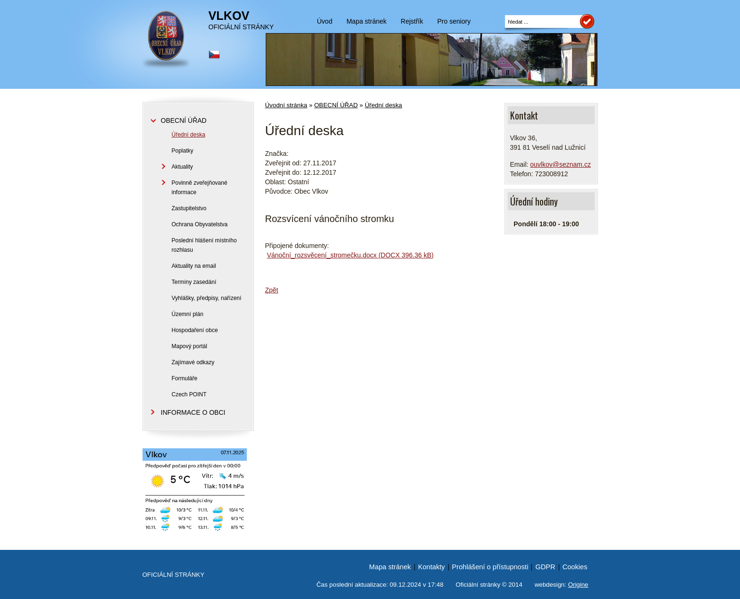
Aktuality (182, 166)
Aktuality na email (194, 266)
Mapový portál (189, 346)
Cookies (575, 567)
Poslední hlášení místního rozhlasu (204, 245)
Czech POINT (189, 394)
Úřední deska (383, 105)
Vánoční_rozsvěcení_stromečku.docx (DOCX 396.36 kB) (350, 255)
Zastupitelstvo (189, 208)
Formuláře (185, 378)
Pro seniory (454, 21)
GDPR (545, 567)
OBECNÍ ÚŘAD (336, 105)
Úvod (325, 21)
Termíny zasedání (194, 282)
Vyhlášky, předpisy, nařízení (207, 298)
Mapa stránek (366, 21)
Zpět (271, 290)
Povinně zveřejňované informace (199, 188)
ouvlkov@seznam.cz (560, 164)
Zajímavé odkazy (193, 362)
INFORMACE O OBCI (193, 412)
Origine (578, 584)
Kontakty (431, 567)
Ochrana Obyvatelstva (200, 224)
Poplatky (182, 150)
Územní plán (187, 314)
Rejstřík (412, 21)
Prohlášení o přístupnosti (490, 567)
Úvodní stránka (286, 105)
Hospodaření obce (195, 330)
